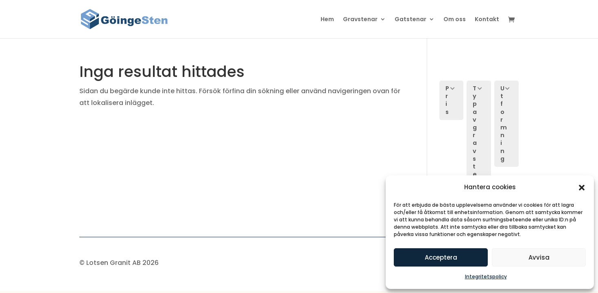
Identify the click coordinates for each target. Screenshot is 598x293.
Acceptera (441, 257)
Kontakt (487, 19)
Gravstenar (360, 19)
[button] (582, 188)
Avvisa (539, 257)
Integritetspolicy (486, 276)
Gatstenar (410, 19)
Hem (327, 19)
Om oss (454, 19)
